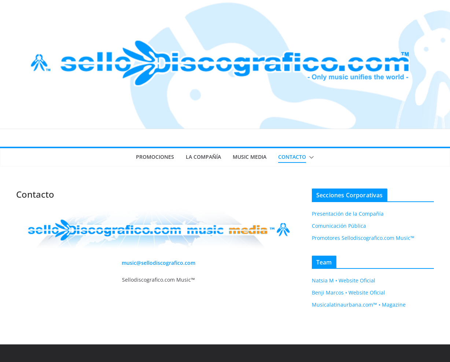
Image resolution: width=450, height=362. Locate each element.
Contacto (292, 156)
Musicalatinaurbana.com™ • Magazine (359, 304)
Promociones (155, 156)
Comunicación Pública (339, 225)
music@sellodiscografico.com (158, 262)
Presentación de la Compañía (348, 213)
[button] (310, 157)
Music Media (249, 156)
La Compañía (203, 156)
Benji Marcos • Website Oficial (348, 292)
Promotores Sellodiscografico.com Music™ (363, 237)
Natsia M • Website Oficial (343, 280)
